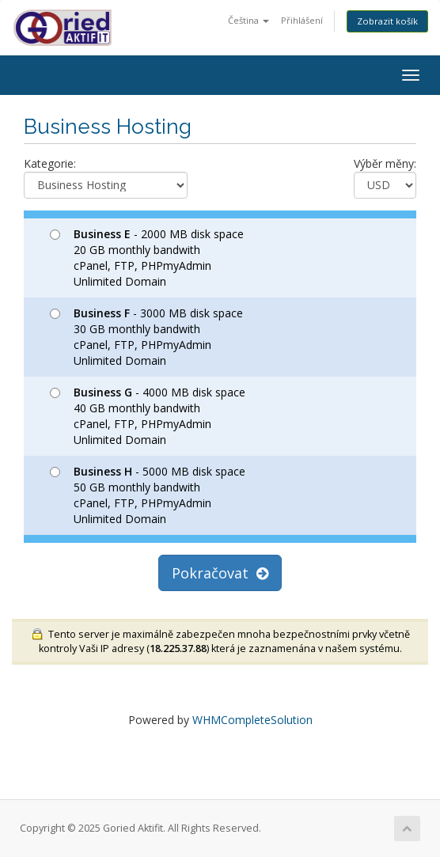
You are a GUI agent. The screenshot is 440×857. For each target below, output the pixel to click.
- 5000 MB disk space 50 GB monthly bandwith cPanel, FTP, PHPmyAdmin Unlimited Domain (147, 495)
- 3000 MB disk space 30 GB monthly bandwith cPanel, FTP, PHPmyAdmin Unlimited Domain (146, 336)
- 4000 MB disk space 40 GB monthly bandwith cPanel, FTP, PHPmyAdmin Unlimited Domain (147, 416)
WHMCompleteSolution (252, 719)
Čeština (248, 20)
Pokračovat (220, 572)
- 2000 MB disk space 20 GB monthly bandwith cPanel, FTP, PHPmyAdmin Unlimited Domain (147, 257)
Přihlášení (302, 20)
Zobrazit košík (387, 21)
